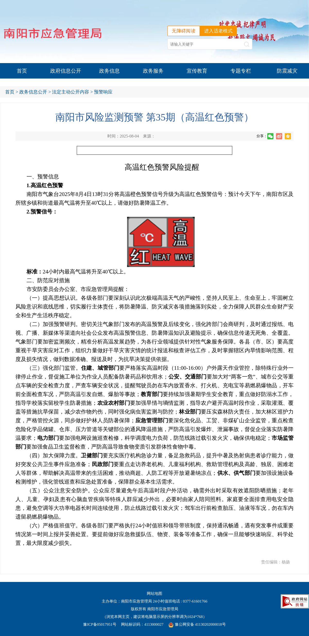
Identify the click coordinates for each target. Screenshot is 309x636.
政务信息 (109, 71)
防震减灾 (287, 71)
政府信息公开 (65, 71)
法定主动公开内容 (70, 91)
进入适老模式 (218, 30)
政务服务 (153, 71)
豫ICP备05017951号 (99, 624)
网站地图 (154, 593)
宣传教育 (197, 71)
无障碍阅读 (183, 30)
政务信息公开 (33, 91)
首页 (22, 71)
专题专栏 (240, 71)
